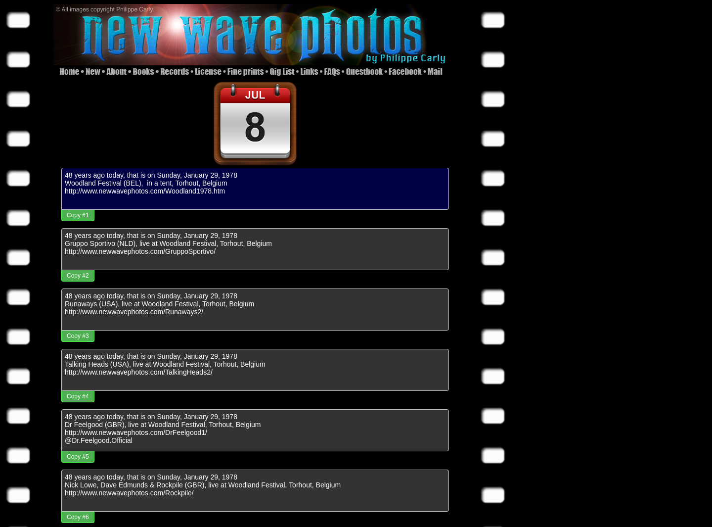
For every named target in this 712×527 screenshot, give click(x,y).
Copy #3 (78, 336)
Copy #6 (78, 517)
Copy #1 (78, 215)
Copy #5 (78, 456)
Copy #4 (78, 396)
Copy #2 (78, 275)
